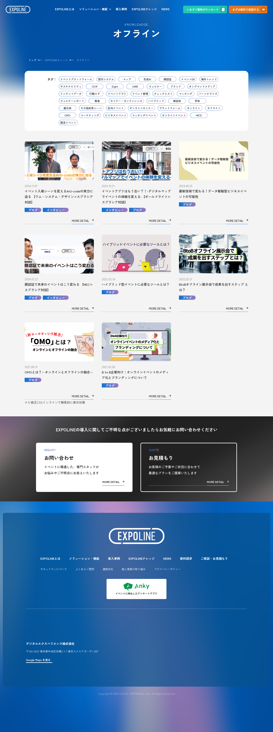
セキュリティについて (53, 569)
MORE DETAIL (113, 482)
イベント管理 (140, 94)
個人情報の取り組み (134, 569)
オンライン (193, 108)
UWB (135, 86)
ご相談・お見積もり (214, 558)
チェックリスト (163, 94)
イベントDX (188, 79)
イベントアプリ (117, 94)
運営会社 (108, 569)
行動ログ (94, 94)
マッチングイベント (144, 115)
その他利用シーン (91, 108)
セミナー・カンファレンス (126, 101)
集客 (97, 101)
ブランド (175, 86)
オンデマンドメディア (202, 86)
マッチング (185, 94)
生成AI (147, 79)
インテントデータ (71, 94)
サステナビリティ (71, 86)
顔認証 (168, 79)
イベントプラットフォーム (76, 79)
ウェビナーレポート (72, 101)
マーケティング (90, 115)
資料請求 (186, 558)
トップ (32, 60)
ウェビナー (155, 86)
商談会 (177, 101)
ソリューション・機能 (93, 9)
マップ (127, 79)
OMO (67, 115)
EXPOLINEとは (64, 9)
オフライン (213, 108)
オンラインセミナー (141, 108)
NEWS (165, 9)
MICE (199, 115)
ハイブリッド (156, 101)
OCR (94, 86)
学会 (197, 101)
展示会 (67, 108)
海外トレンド (209, 79)
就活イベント (68, 122)
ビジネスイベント (115, 115)
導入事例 (121, 9)
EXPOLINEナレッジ (144, 9)
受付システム (106, 79)
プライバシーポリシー (167, 569)
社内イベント (116, 108)
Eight (115, 86)
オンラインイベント (174, 115)
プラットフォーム (169, 108)
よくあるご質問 (84, 569)
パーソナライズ (208, 94)
